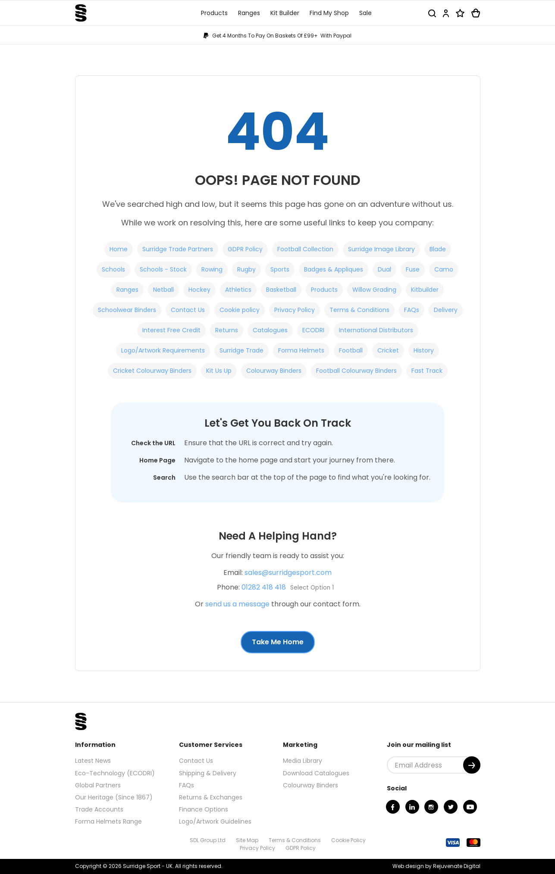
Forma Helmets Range (108, 821)
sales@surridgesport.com (288, 572)
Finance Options (203, 809)
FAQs (411, 310)
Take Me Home (278, 642)
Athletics (238, 289)
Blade (438, 249)
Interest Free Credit (171, 330)
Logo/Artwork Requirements (163, 350)
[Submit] (471, 765)
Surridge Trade (241, 350)
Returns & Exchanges (210, 797)
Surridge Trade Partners (177, 249)
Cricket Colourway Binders (152, 370)
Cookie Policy (348, 840)
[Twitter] (451, 807)
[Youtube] (470, 807)
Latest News (93, 760)
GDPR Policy (245, 249)
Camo (443, 269)
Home (119, 249)
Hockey (199, 289)
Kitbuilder (425, 289)
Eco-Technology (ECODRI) (115, 773)
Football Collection (305, 249)
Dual (384, 269)
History (424, 350)
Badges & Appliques (333, 269)
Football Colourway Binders (356, 370)
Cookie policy (239, 310)
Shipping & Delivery (207, 773)
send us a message (237, 604)
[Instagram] (431, 807)
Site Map (247, 840)
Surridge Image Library (381, 249)
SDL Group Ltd (208, 840)
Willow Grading (374, 289)
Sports (279, 269)
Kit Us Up (219, 370)
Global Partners (98, 785)
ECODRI (313, 330)
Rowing (212, 269)
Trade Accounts (99, 809)
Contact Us (188, 310)
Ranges (127, 289)
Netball (163, 289)
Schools (113, 269)
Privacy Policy (294, 310)
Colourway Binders (273, 370)
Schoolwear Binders (127, 310)
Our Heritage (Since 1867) (114, 797)
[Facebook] (393, 807)
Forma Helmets (301, 350)
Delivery (446, 310)
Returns (226, 330)
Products (324, 289)
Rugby (246, 269)
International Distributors (376, 330)
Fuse (413, 269)
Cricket (388, 350)
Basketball (281, 289)
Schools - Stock (163, 269)
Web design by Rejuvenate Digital (436, 866)
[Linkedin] (412, 807)
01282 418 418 (263, 587)
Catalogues (270, 330)
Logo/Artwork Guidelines (215, 821)
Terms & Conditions (359, 310)
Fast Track (426, 370)
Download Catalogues (316, 773)
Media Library (302, 760)
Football (351, 350)
